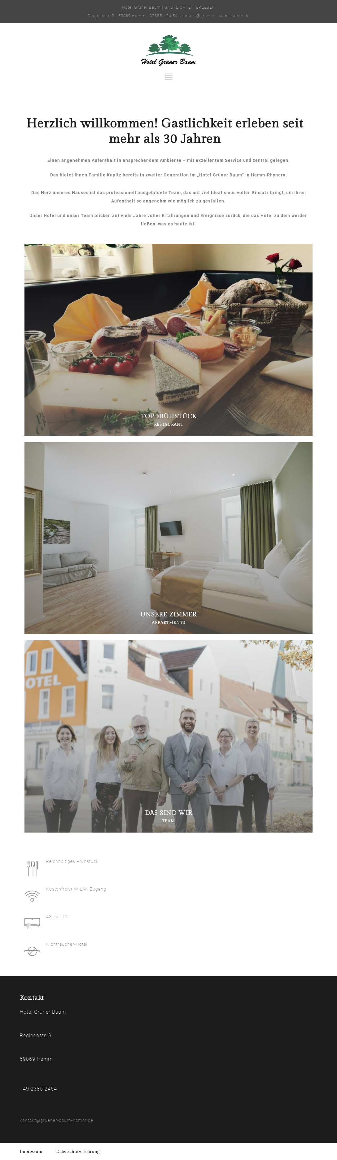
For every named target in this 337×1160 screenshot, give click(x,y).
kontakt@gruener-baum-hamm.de (56, 1120)
